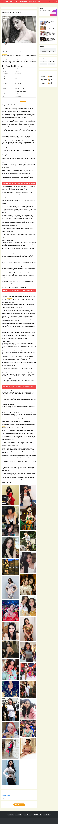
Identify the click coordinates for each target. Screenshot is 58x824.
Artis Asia (43, 76)
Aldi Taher (16, 427)
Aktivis (42, 74)
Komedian (43, 83)
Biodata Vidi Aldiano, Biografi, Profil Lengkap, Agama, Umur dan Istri (51, 28)
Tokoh (50, 83)
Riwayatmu (29, 821)
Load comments (19, 804)
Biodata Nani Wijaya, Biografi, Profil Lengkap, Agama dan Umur (21, 183)
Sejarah (50, 80)
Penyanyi (51, 79)
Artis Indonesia (7, 19)
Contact (18, 814)
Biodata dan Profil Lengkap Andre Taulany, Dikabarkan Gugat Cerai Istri (51, 34)
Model (50, 74)
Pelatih (50, 76)
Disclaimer (27, 814)
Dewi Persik (4, 54)
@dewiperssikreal (22, 101)
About (11, 814)
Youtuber (51, 85)
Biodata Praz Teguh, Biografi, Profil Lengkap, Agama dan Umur (21, 290)
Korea (42, 85)
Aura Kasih (9, 298)
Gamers (42, 82)
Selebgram (51, 82)
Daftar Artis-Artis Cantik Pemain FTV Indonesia (51, 22)
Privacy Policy (37, 814)
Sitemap (46, 814)
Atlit (42, 80)
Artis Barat (43, 77)
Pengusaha (51, 77)
